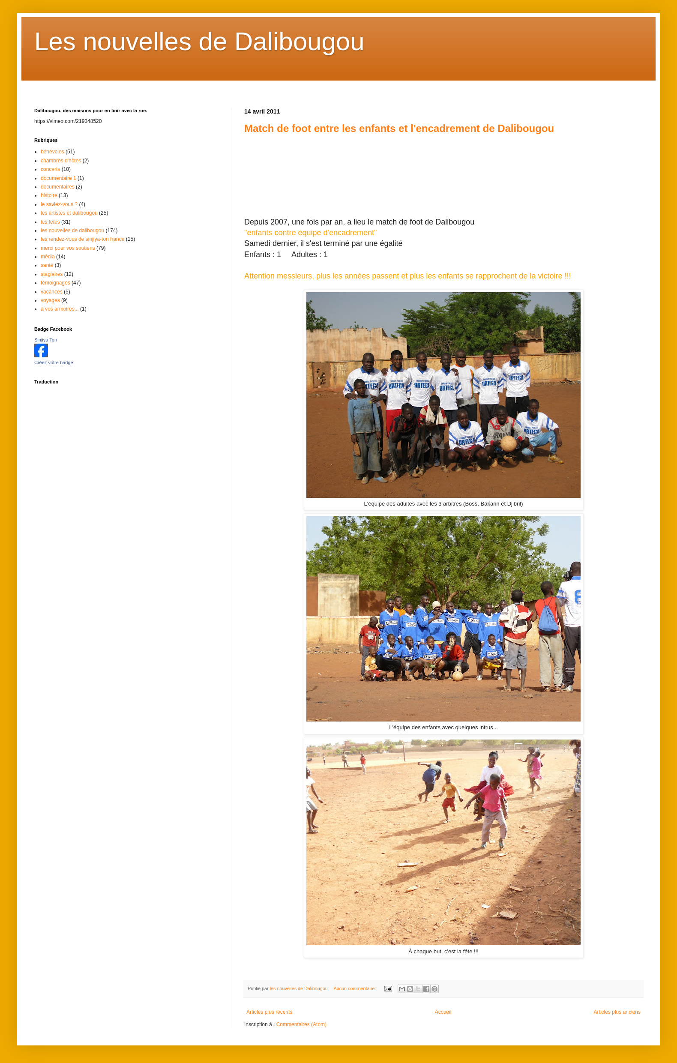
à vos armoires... (60, 309)
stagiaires (52, 274)
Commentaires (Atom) (301, 1024)
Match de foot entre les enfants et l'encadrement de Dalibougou (399, 128)
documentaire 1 (58, 178)
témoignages (55, 283)
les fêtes (50, 222)
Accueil (443, 1012)
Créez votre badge (53, 362)
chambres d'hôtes (61, 161)
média (48, 257)
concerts (50, 169)
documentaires (58, 187)
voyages (50, 300)
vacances (52, 292)
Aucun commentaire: (355, 988)
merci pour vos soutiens (68, 248)
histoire (49, 195)
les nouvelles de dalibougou (72, 231)
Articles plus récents (269, 1012)
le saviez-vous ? (59, 204)
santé (47, 265)
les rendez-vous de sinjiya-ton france (82, 239)
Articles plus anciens (617, 1012)
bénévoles (52, 152)
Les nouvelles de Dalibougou (199, 41)
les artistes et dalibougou (69, 213)
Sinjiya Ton (45, 339)
